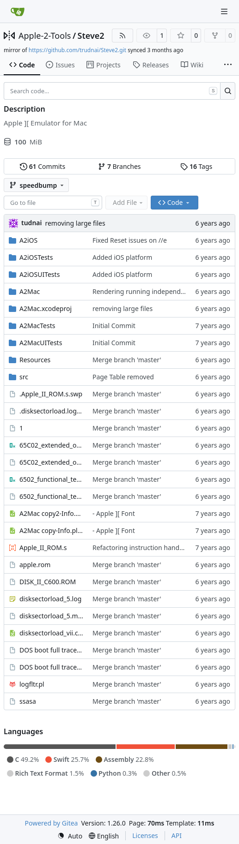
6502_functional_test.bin (51, 479)
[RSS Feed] (122, 35)
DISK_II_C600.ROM (47, 581)
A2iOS (28, 240)
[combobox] (53, 203)
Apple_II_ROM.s (43, 547)
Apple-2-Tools (44, 35)
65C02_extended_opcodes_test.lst (51, 462)
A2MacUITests (40, 342)
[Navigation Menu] (225, 11)
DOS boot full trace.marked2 (51, 650)
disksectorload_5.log (50, 598)
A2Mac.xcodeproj (45, 308)
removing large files (75, 223)
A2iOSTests (36, 257)
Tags (196, 166)
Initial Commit (113, 325)
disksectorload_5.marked (51, 615)
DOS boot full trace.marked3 (51, 667)
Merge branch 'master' (126, 359)
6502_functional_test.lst (51, 496)
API (177, 835)
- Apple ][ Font (113, 513)
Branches (119, 166)
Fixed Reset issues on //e (129, 240)
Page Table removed (123, 376)
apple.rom (34, 564)
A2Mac (29, 291)
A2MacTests (37, 325)
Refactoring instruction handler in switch (154, 547)
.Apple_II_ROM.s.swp (50, 393)
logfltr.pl (31, 684)
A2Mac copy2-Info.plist (51, 513)
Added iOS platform (122, 257)
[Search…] (227, 91)
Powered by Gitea (51, 823)
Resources (34, 359)
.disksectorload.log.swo (51, 411)
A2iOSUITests (39, 274)
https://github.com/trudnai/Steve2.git (77, 50)
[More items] (228, 65)
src (23, 376)
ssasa (27, 701)
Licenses (145, 835)
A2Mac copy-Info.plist (51, 530)
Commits (42, 166)
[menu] (69, 836)
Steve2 (91, 35)
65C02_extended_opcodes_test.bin (51, 445)
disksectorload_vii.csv (51, 633)
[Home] (18, 11)
